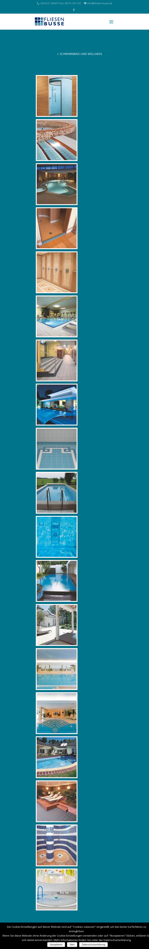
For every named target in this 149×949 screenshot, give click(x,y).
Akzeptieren (56, 944)
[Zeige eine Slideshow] (49, 71)
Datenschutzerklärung (93, 944)
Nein (72, 944)
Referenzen (47, 54)
